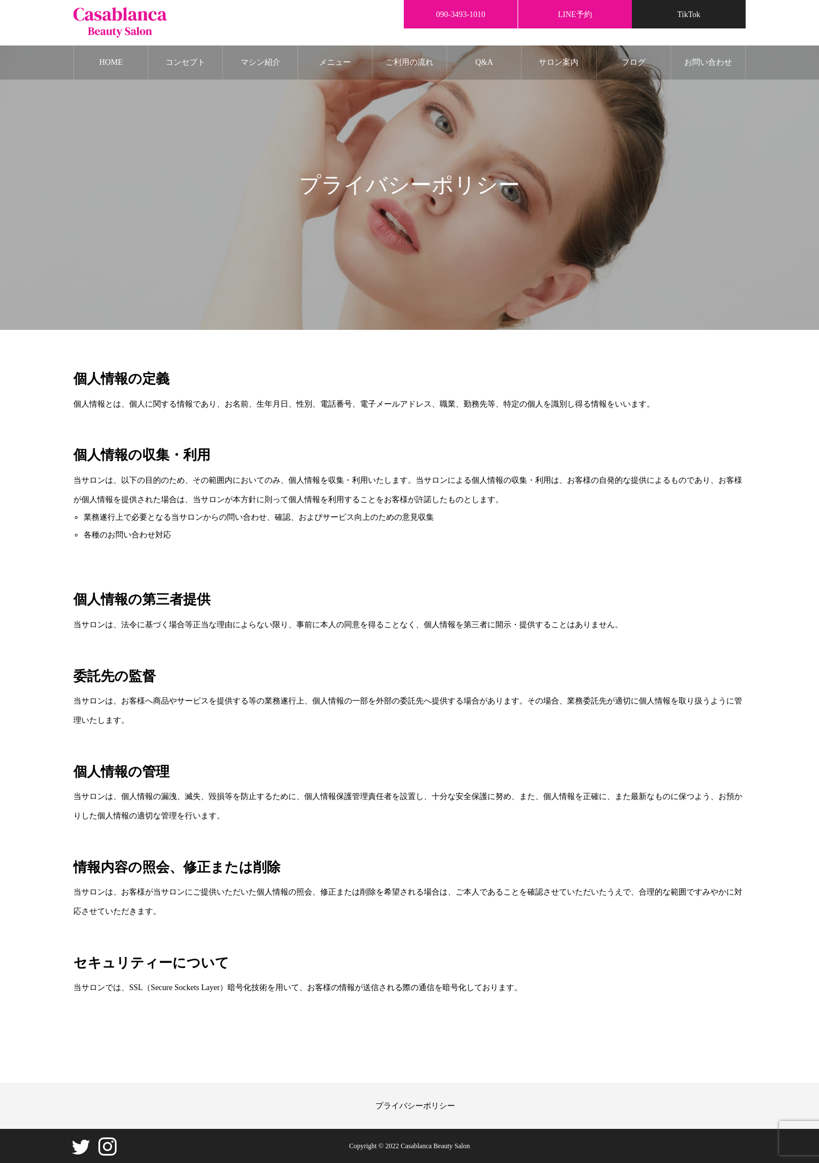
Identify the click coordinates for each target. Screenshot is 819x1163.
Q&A (484, 62)
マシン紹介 (260, 62)
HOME (110, 62)
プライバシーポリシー (415, 1106)
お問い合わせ (708, 62)
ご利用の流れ (409, 62)
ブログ (634, 62)
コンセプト (185, 62)
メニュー (335, 62)
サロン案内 (558, 62)
